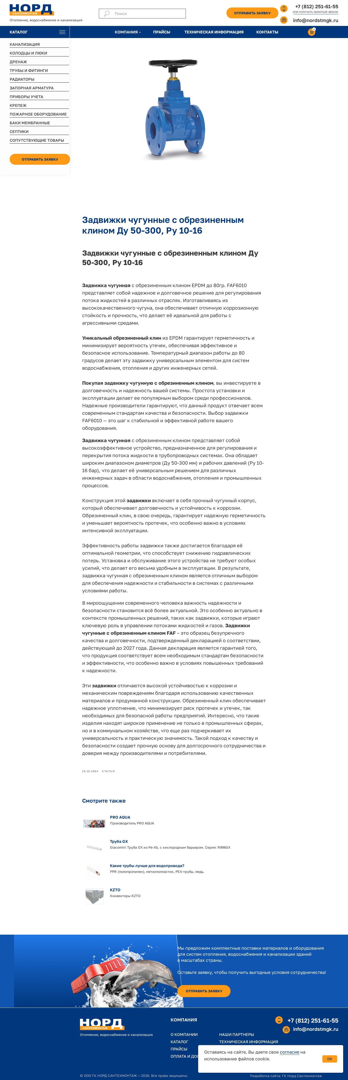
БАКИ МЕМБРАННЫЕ (30, 122)
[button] (252, 13)
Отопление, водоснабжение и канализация (46, 20)
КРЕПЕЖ (18, 105)
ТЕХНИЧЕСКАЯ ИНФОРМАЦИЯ (214, 32)
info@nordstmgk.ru (315, 20)
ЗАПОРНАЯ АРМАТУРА (32, 88)
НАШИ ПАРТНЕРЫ (236, 1034)
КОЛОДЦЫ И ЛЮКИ (28, 53)
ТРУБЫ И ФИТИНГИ (29, 70)
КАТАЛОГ (19, 32)
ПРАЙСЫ (161, 32)
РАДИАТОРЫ (22, 79)
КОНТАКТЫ (267, 32)
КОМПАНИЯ (126, 32)
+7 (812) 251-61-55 (316, 6)
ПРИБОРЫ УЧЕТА (26, 96)
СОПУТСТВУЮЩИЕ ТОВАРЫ (37, 140)
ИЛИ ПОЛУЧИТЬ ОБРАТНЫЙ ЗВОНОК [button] (315, 11)
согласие (289, 1052)
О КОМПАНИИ (184, 1034)
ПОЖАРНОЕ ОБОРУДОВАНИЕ (38, 114)
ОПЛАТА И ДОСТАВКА (191, 1056)
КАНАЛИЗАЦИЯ (25, 44)
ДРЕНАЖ (18, 61)
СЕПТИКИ (19, 131)
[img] (62, 32)
